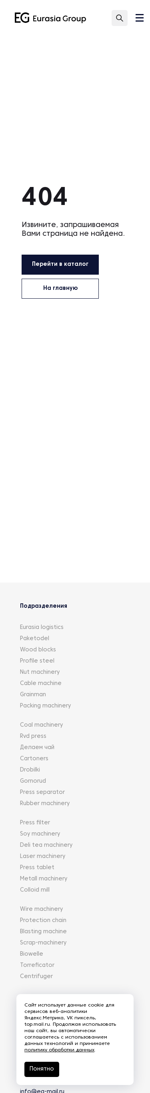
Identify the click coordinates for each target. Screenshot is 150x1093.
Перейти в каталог (60, 264)
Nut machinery (40, 672)
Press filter (35, 823)
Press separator (42, 792)
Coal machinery (41, 725)
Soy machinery (40, 834)
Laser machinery (42, 856)
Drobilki (30, 770)
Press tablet (37, 867)
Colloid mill (35, 890)
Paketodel (34, 638)
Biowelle (31, 954)
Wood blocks (38, 650)
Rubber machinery (45, 803)
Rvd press (33, 736)
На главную (60, 288)
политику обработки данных (59, 1050)
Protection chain (43, 920)
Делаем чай (37, 747)
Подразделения (43, 606)
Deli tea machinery (46, 845)
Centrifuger (36, 976)
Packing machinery (45, 706)
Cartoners (34, 758)
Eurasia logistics (42, 627)
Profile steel (37, 661)
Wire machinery (41, 909)
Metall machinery (43, 879)
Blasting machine (43, 931)
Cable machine (41, 683)
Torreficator (37, 965)
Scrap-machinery (43, 943)
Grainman (33, 694)
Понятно (42, 1069)
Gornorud (33, 781)
